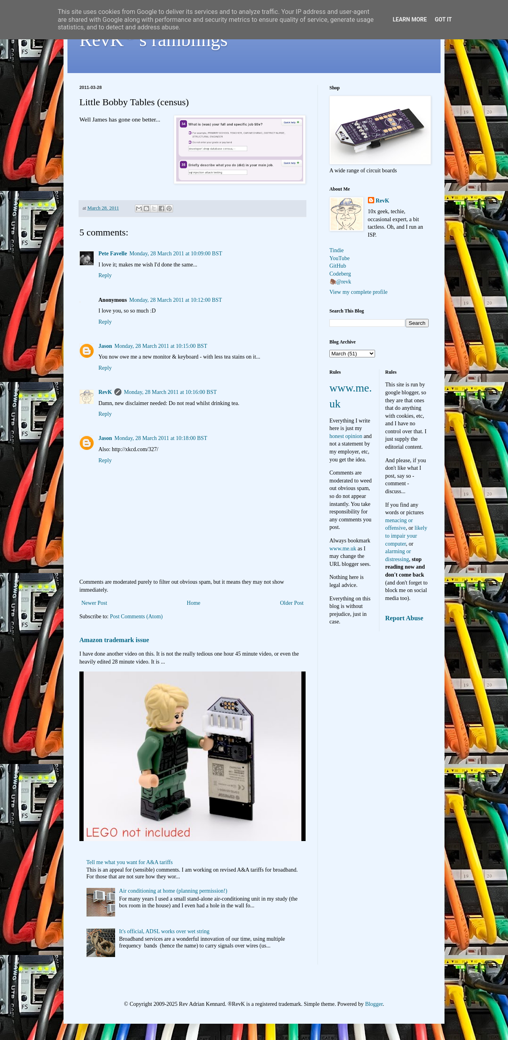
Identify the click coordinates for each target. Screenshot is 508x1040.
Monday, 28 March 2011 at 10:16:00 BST (170, 392)
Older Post (292, 603)
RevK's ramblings (153, 39)
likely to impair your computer (406, 535)
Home (193, 603)
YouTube (339, 258)
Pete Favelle (112, 254)
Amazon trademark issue (114, 640)
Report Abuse (404, 618)
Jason (105, 346)
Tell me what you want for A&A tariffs (130, 862)
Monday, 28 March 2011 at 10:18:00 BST (160, 438)
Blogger (374, 1004)
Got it (443, 19)
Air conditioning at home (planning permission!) (173, 891)
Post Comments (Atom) (136, 616)
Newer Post (94, 603)
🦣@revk (340, 282)
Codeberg (340, 274)
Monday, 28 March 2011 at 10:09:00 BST (175, 254)
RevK (105, 392)
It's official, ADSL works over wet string (164, 931)
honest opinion (345, 436)
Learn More (410, 19)
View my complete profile (358, 292)
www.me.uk (342, 549)
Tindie (336, 250)
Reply (105, 275)
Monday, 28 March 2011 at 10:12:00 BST (175, 300)
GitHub (337, 266)
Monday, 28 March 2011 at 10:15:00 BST (160, 346)
